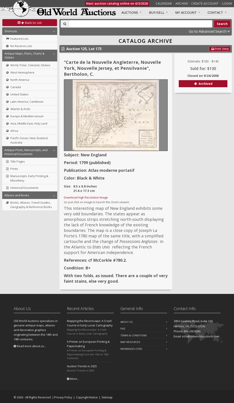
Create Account (205, 3)
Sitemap (106, 397)
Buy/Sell (156, 12)
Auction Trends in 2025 (82, 366)
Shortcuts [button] (10, 31)
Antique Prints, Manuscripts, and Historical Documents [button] (26, 152)
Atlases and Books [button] (16, 195)
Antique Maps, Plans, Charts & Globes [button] (24, 55)
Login (227, 3)
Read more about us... (30, 346)
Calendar (164, 3)
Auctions (130, 12)
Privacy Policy (63, 397)
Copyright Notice (87, 397)
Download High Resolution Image (86, 197)
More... (73, 379)
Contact (215, 12)
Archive (181, 3)
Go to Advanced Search (209, 31)
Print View (220, 49)
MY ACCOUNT (186, 12)
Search (222, 24)
